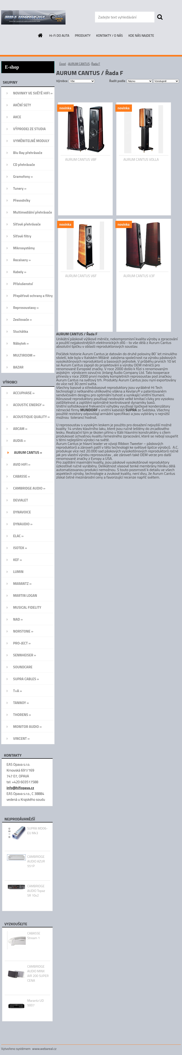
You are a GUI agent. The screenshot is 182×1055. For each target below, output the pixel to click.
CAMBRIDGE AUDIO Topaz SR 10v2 (36, 891)
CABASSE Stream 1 (33, 935)
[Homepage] (40, 35)
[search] (159, 17)
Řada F (95, 63)
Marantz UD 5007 (35, 1003)
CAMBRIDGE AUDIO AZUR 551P (36, 861)
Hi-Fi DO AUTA (59, 35)
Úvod (62, 63)
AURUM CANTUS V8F (81, 159)
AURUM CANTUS (79, 63)
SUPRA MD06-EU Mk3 (37, 830)
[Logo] (33, 17)
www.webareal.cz (44, 1048)
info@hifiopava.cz (20, 787)
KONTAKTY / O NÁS (109, 35)
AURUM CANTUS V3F (139, 276)
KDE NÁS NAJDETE (141, 35)
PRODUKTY (83, 35)
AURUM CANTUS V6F (81, 276)
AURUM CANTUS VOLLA (141, 159)
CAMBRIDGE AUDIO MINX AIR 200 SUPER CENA (37, 973)
